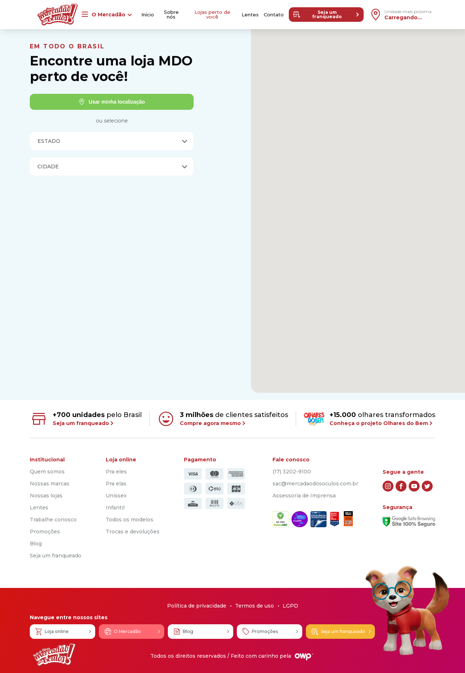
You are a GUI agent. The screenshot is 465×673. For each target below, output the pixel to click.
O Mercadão (122, 631)
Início (147, 14)
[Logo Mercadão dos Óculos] (54, 655)
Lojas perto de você (212, 14)
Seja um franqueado (317, 14)
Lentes (250, 14)
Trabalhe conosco (53, 519)
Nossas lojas (46, 495)
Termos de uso (254, 605)
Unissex (116, 495)
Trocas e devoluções (132, 531)
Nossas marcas (49, 483)
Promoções (45, 531)
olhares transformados (369, 418)
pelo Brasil (86, 419)
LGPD (290, 605)
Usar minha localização (111, 102)
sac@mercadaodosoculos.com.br (315, 483)
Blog (36, 543)
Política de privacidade (196, 605)
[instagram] (388, 486)
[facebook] (401, 486)
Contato (274, 14)
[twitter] (427, 486)
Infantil (115, 507)
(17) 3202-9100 (291, 471)
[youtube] (414, 486)
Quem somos (47, 471)
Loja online (52, 631)
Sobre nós (171, 14)
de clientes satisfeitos (222, 419)
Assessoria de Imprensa (304, 495)
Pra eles (116, 471)
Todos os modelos (129, 519)
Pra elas (116, 483)
